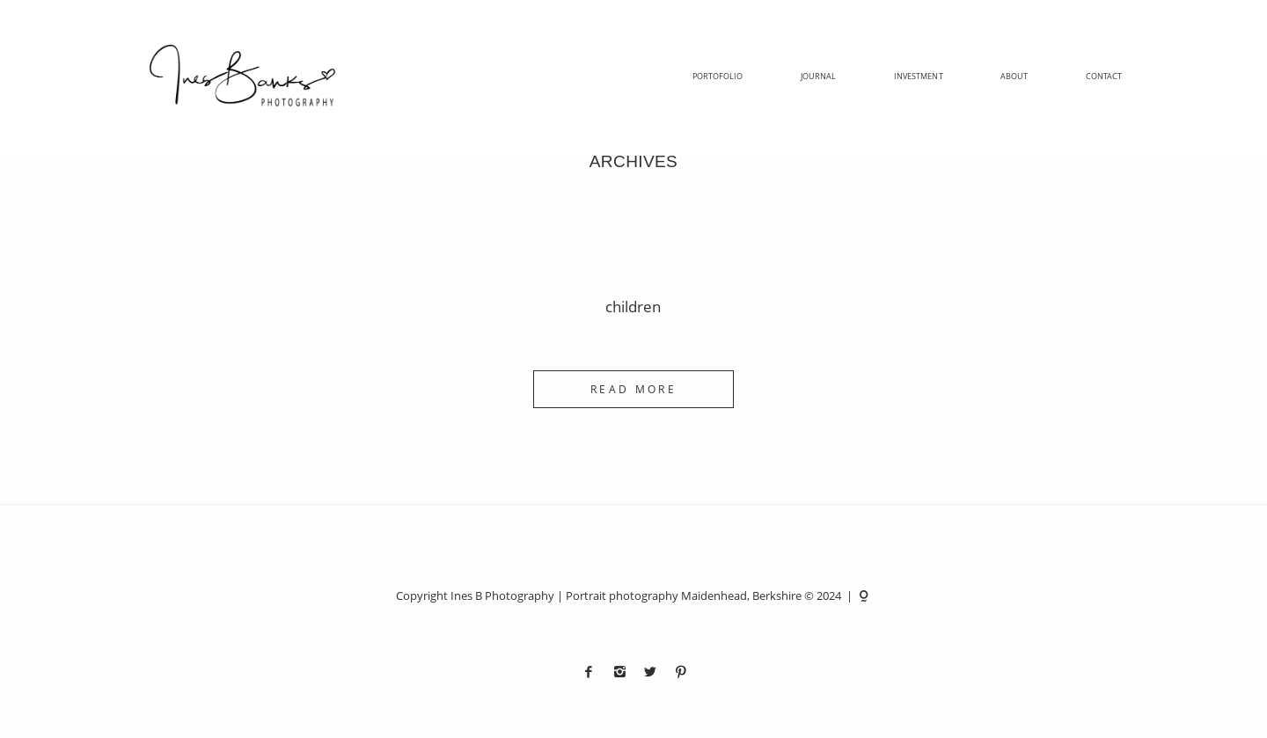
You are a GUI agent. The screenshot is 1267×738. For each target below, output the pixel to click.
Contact (1104, 76)
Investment (918, 76)
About (1014, 76)
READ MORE (633, 389)
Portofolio (717, 76)
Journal (819, 76)
